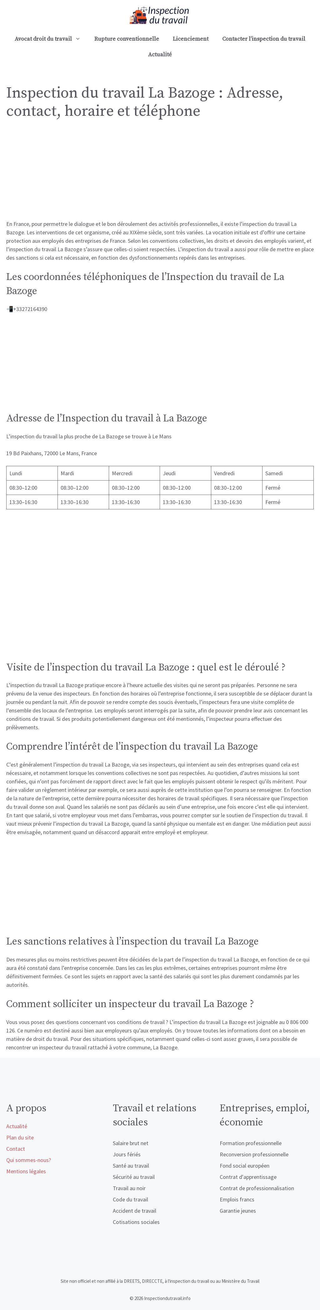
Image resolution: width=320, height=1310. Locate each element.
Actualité (160, 54)
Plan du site (20, 1137)
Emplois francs (237, 1199)
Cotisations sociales (136, 1222)
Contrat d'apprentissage (248, 1176)
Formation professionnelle (251, 1143)
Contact (15, 1148)
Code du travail (130, 1199)
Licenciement (190, 39)
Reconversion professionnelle (254, 1154)
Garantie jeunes (238, 1210)
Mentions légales (26, 1171)
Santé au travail (131, 1165)
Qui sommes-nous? (28, 1160)
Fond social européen (244, 1165)
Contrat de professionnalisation (257, 1188)
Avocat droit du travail (51, 39)
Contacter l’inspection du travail (263, 39)
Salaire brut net (130, 1143)
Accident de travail (134, 1210)
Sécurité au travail (134, 1176)
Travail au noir (129, 1188)
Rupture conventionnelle (126, 39)
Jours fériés (127, 1154)
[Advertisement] (160, 173)
